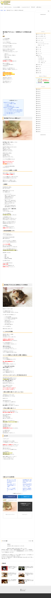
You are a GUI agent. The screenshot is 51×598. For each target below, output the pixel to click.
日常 (37, 66)
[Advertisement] (17, 22)
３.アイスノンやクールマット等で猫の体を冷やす (13, 111)
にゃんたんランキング (26, 7)
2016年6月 (38, 127)
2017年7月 (38, 113)
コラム (38, 47)
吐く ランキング (41, 61)
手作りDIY (33, 7)
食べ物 (38, 72)
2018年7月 (38, 91)
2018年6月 (38, 93)
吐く (39, 56)
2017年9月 (38, 111)
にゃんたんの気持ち (16, 7)
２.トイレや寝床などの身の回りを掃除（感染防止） (13, 109)
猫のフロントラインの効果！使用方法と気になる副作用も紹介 (11, 481)
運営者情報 (23, 590)
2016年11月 (39, 117)
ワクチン (38, 53)
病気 (4, 10)
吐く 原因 (40, 58)
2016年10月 (39, 119)
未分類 (38, 68)
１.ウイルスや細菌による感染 (10, 103)
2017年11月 (39, 107)
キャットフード (39, 42)
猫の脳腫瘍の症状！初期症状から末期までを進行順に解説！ (27, 481)
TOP (1, 10)
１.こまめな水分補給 (8, 108)
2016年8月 (38, 123)
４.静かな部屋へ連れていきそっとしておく (12, 112)
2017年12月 (39, 105)
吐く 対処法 (41, 62)
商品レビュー (40, 45)
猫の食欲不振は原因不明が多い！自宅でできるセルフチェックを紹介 (27, 485)
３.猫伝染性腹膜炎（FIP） (9, 106)
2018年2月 (38, 101)
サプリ (38, 49)
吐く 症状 (40, 59)
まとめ (4, 114)
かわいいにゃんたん (8, 7)
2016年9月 (38, 121)
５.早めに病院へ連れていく (9, 113)
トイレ (38, 51)
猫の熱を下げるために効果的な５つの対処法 (11, 107)
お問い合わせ (38, 7)
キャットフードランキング (42, 43)
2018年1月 (38, 103)
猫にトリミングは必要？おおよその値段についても (11, 489)
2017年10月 (39, 109)
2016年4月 (38, 131)
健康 (37, 55)
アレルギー (39, 40)
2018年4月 (38, 97)
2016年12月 (39, 115)
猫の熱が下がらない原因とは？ (8, 102)
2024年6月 (38, 89)
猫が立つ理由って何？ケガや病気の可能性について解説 (11, 485)
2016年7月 (38, 125)
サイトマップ (24, 589)
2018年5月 (38, 95)
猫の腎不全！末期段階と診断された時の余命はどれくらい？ (27, 489)
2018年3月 (38, 99)
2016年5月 (38, 129)
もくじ (1, 7)
